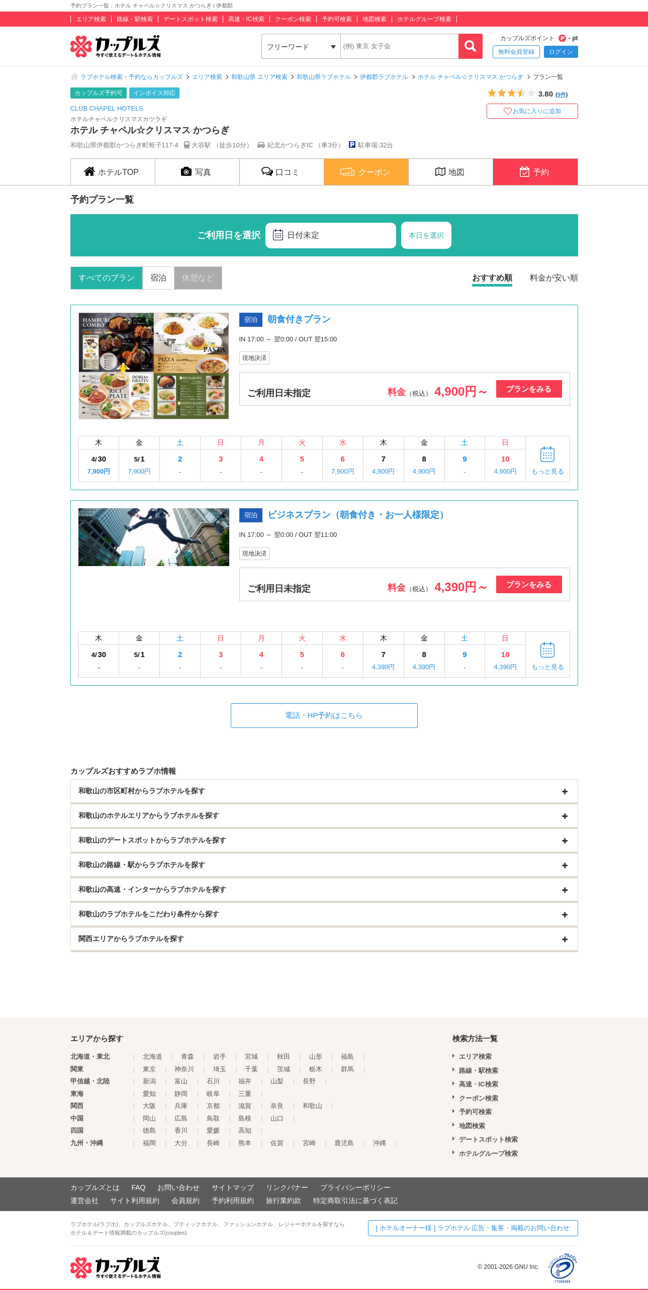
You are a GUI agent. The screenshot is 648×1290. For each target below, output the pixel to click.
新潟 (149, 1081)
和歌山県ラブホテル (324, 76)
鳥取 (213, 1118)
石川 (213, 1081)
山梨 (277, 1081)
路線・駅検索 (135, 19)
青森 (187, 1056)
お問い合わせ (178, 1187)
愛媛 (213, 1130)
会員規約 (185, 1200)
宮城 (251, 1056)
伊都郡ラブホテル (384, 76)
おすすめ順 (492, 277)
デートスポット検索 (190, 19)
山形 (315, 1056)
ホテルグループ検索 (424, 19)
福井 (244, 1081)
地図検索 (374, 19)
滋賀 (244, 1106)
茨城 (283, 1069)
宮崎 (309, 1143)
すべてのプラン (106, 277)
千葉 (251, 1069)
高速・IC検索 (246, 19)
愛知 (149, 1093)
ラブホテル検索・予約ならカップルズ (131, 76)
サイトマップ (233, 1187)
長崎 (213, 1143)
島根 (244, 1118)
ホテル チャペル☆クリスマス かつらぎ (471, 76)
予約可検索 (337, 19)
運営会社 (84, 1200)
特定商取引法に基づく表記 (355, 1200)
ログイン (561, 51)
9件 (562, 94)
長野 (309, 1081)
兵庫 (181, 1106)
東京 (149, 1069)
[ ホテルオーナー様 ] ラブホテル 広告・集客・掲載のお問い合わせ (473, 1228)
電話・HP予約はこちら (324, 715)
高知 (244, 1130)
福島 (347, 1056)
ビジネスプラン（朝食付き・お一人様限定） (357, 515)
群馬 (347, 1069)
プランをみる (528, 389)
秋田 (283, 1056)
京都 (213, 1106)
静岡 (181, 1093)
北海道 (152, 1056)
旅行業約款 (283, 1200)
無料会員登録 (516, 51)
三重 (244, 1093)
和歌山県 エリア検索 (259, 76)
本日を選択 (426, 235)
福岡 (149, 1143)
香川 (181, 1130)
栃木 (315, 1069)
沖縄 (379, 1143)
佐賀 (277, 1143)
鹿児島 (344, 1143)
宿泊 (158, 277)
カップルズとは (95, 1187)
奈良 (277, 1106)
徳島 (149, 1130)
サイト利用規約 (134, 1200)
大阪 (149, 1106)
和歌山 (312, 1106)
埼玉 (219, 1069)
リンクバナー (287, 1187)
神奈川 (184, 1069)
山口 (277, 1118)
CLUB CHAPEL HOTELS (106, 108)
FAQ (138, 1187)
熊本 (244, 1143)
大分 (181, 1143)
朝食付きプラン (299, 319)
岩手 (219, 1056)
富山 (181, 1081)
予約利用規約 (233, 1200)
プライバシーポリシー (355, 1187)
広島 (181, 1118)
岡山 (149, 1118)
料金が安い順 (554, 277)
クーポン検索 (293, 19)
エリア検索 (91, 19)
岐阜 (213, 1093)
